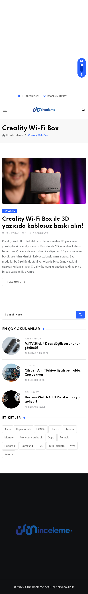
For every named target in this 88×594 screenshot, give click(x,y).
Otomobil (31, 365)
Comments (40, 233)
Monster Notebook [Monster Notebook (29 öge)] (31, 437)
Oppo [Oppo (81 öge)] (51, 437)
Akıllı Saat (32, 392)
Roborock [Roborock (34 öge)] (10, 445)
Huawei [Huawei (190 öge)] (55, 429)
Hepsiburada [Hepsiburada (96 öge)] (23, 429)
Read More (17, 281)
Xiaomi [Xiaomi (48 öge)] (9, 454)
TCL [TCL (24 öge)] (40, 445)
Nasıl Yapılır (33, 338)
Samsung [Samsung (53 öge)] (27, 445)
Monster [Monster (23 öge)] (10, 437)
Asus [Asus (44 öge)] (8, 429)
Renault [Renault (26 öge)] (64, 437)
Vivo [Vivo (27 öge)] (72, 445)
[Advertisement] (44, 46)
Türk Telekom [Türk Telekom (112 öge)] (57, 445)
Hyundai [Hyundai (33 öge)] (69, 429)
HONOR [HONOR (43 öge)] (40, 429)
